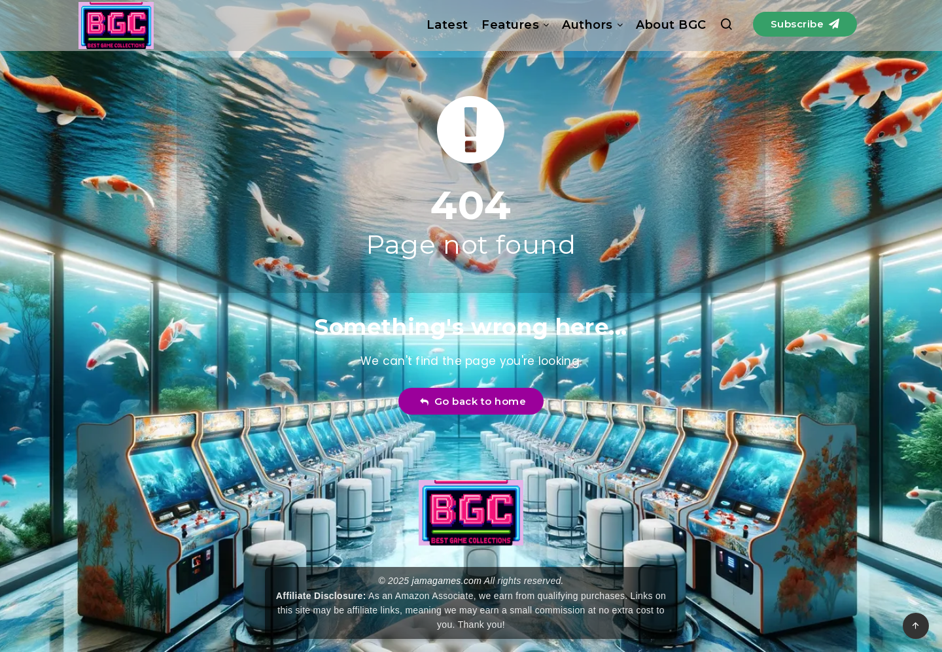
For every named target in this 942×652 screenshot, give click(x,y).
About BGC (671, 25)
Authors (587, 25)
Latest (447, 25)
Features (510, 25)
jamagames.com (447, 580)
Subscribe (805, 24)
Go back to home (472, 401)
